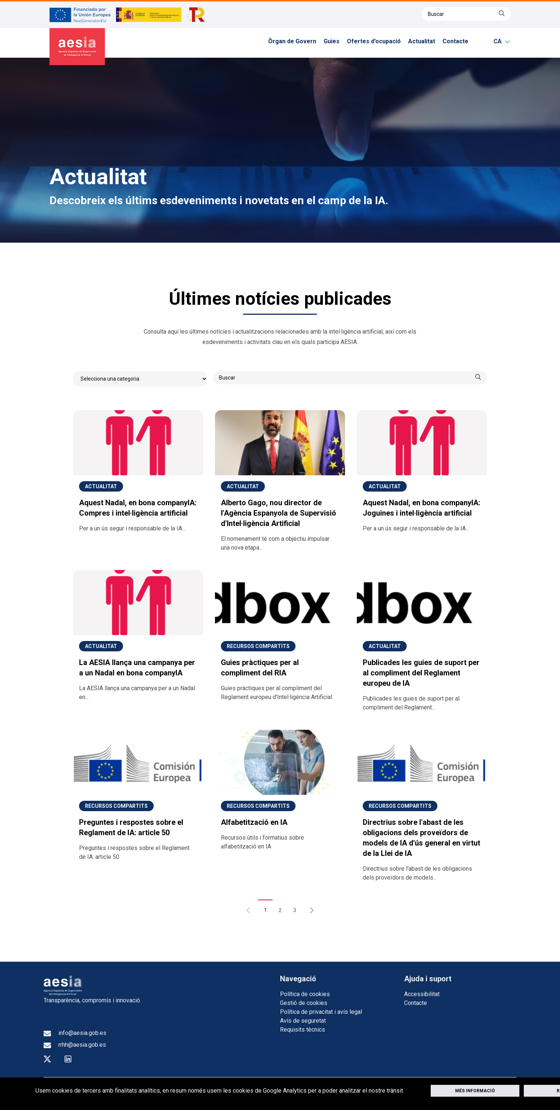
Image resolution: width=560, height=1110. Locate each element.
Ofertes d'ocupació (374, 41)
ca (502, 41)
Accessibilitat (422, 994)
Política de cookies (305, 994)
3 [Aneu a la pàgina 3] (294, 910)
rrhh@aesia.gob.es (75, 1044)
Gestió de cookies (303, 1002)
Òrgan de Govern (292, 41)
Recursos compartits (258, 646)
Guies (331, 41)
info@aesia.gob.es (75, 1032)
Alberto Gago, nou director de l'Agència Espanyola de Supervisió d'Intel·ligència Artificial (278, 513)
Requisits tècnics (302, 1029)
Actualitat (421, 41)
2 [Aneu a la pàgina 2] (280, 910)
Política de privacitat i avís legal (321, 1011)
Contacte (455, 41)
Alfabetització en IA (254, 822)
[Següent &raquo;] (308, 907)
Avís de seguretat (303, 1020)
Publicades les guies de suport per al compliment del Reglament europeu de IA (421, 673)
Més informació (475, 1090)
